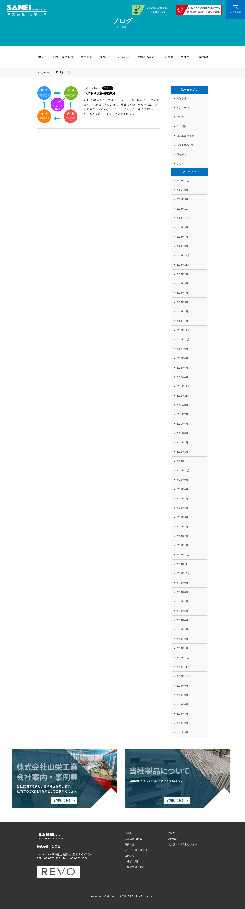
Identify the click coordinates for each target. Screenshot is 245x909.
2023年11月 (183, 264)
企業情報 (202, 57)
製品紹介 (87, 57)
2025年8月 (182, 189)
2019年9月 (182, 582)
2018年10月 (183, 676)
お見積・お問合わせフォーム (183, 844)
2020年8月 (182, 489)
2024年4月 (182, 236)
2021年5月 (182, 423)
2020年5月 (182, 517)
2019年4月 (182, 620)
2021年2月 (182, 442)
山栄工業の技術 (185, 135)
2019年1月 (182, 648)
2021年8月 (182, 405)
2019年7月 (182, 601)
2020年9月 (182, 479)
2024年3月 (182, 246)
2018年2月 (182, 723)
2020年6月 (182, 507)
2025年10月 (183, 180)
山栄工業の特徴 (63, 57)
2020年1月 (182, 545)
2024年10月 (183, 218)
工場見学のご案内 (134, 867)
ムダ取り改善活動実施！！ (103, 93)
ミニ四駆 (181, 126)
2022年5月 (182, 367)
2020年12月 (183, 461)
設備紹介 (124, 57)
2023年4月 (182, 292)
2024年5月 (182, 227)
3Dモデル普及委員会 (136, 850)
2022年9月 (182, 349)
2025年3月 (182, 199)
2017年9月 (182, 732)
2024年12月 (183, 208)
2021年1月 (182, 451)
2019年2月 (182, 638)
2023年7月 (182, 274)
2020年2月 (182, 536)
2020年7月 (182, 498)
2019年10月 (183, 573)
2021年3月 (182, 433)
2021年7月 (182, 414)
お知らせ (181, 98)
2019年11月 (183, 564)
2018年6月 (182, 704)
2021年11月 (183, 395)
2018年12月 (183, 657)
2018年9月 (182, 685)
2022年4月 (182, 377)
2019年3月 (182, 629)
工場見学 (168, 57)
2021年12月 (183, 386)
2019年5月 (182, 610)
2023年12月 (183, 255)
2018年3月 (182, 713)
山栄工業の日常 (185, 145)
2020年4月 (182, 526)
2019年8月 (182, 592)
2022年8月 (182, 358)
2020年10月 (183, 470)
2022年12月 (183, 330)
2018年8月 (182, 695)
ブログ (185, 57)
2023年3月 (182, 302)
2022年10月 (183, 339)
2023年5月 (182, 283)
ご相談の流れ (146, 57)
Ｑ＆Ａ (180, 163)
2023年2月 (182, 311)
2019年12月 (183, 554)
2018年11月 (183, 667)
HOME (41, 57)
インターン (183, 107)
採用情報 (172, 838)
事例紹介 (105, 57)
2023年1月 (182, 321)
